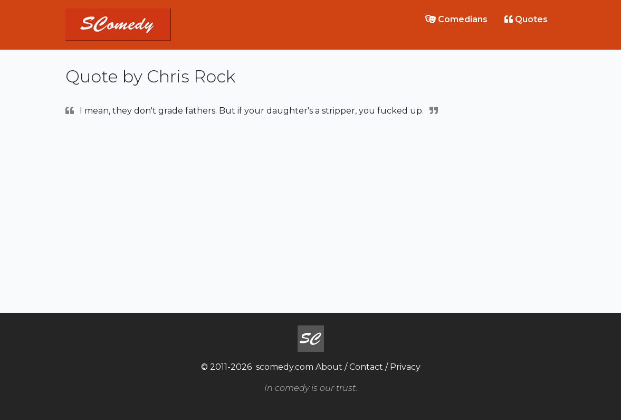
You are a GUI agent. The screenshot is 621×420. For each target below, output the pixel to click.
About (329, 367)
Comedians (456, 19)
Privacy (405, 367)
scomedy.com (284, 367)
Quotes (526, 19)
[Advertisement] (310, 213)
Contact (366, 367)
